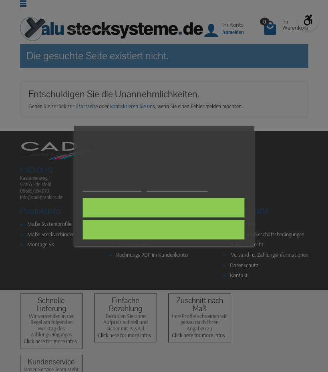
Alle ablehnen (164, 208)
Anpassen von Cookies (176, 187)
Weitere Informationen (112, 187)
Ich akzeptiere (164, 230)
